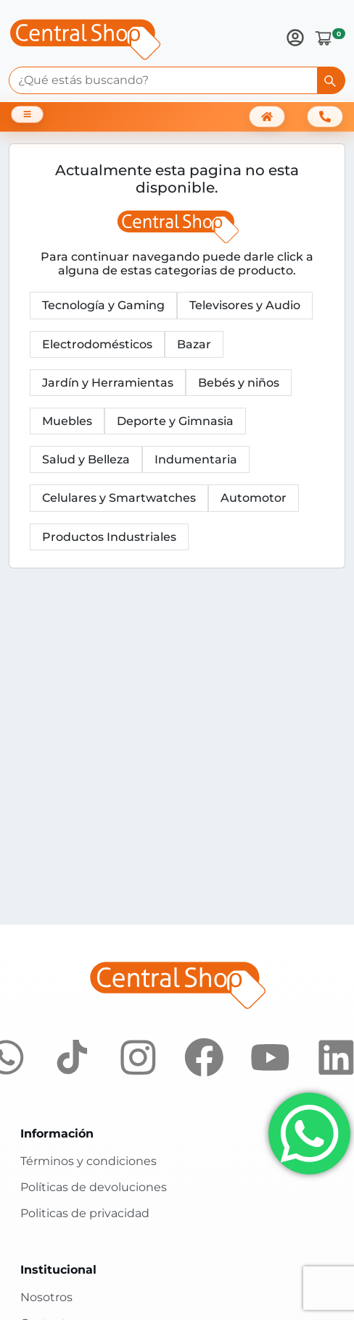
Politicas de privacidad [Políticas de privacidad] (84, 1213)
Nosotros (46, 1297)
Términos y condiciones (88, 1161)
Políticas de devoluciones (93, 1187)
